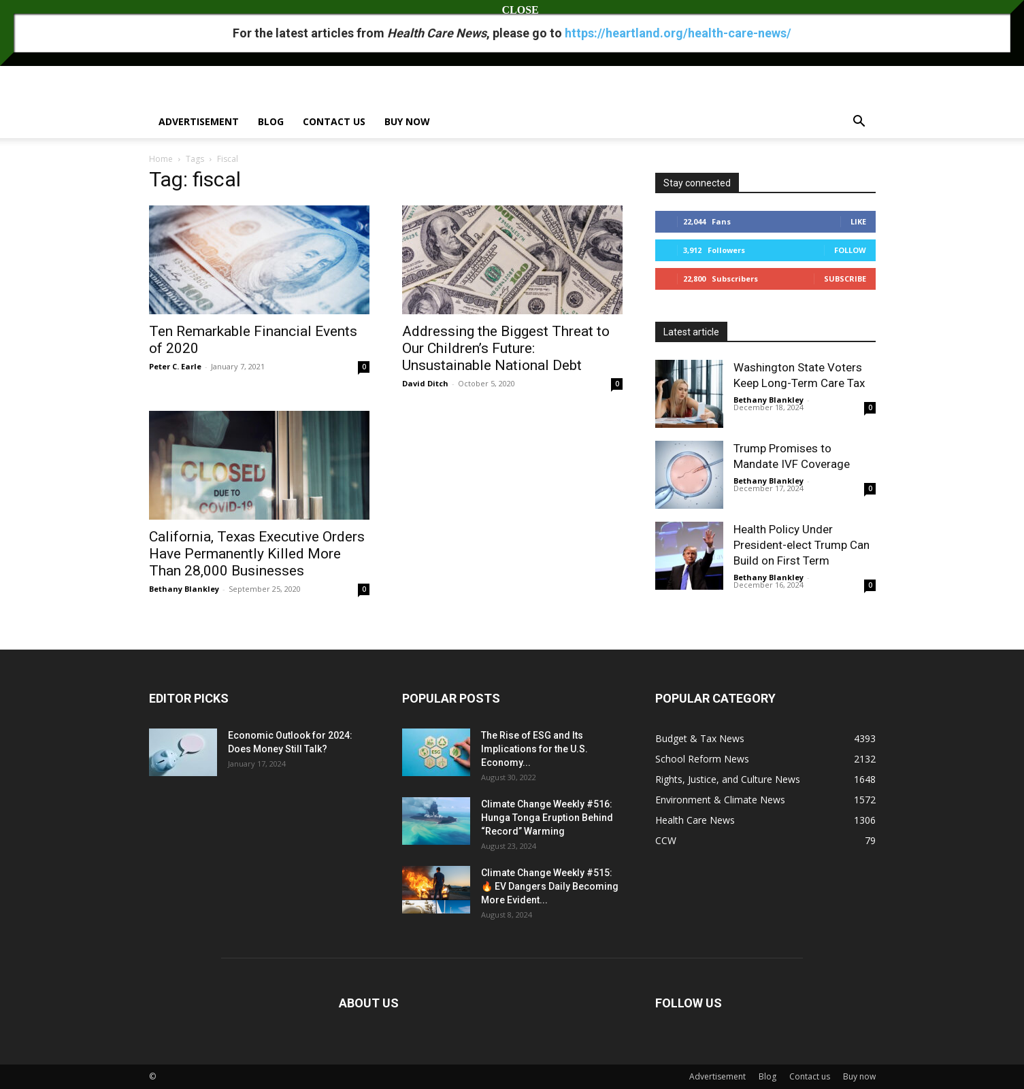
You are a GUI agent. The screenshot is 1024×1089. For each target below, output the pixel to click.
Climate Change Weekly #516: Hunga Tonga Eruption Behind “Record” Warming (547, 818)
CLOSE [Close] (512, 10)
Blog (271, 121)
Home (161, 159)
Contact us (334, 121)
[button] (859, 122)
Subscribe (845, 278)
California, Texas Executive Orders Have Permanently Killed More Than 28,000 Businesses (257, 554)
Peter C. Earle (175, 366)
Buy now (407, 121)
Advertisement (199, 121)
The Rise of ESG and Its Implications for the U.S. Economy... (534, 749)
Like (858, 221)
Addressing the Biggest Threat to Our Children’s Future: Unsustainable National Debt (506, 348)
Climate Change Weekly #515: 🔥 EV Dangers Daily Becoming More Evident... (549, 886)
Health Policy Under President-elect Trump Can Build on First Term (801, 544)
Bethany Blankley (184, 589)
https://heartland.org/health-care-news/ (678, 33)
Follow (850, 250)
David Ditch (425, 383)
